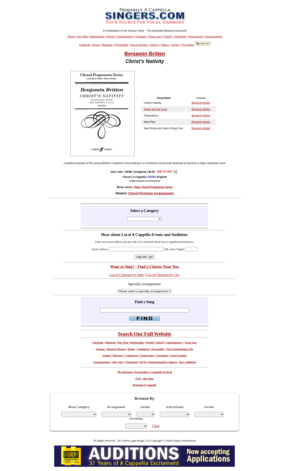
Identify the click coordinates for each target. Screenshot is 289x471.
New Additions (187, 362)
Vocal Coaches (178, 355)
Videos (165, 44)
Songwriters (147, 355)
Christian (140, 36)
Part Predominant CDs (180, 349)
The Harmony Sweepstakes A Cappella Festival (144, 372)
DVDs (143, 362)
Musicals (107, 44)
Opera (96, 44)
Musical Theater (116, 349)
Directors (118, 355)
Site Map (148, 378)
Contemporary (124, 36)
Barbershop (98, 36)
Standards (143, 349)
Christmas (180, 36)
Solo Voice (118, 362)
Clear (156, 426)
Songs (175, 44)
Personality (121, 44)
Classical (84, 44)
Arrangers (162, 355)
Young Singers (139, 44)
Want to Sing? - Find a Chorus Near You (144, 266)
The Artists (187, 44)
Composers (131, 355)
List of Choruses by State (126, 275)
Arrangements (213, 36)
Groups (106, 355)
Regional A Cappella (144, 385)
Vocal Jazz (154, 36)
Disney (154, 44)
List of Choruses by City (163, 275)
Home (71, 36)
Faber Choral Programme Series (153, 187)
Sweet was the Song (155, 109)
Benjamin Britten (144, 53)
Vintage (100, 349)
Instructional (195, 36)
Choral (168, 36)
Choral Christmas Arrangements (151, 193)
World (110, 36)
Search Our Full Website (144, 333)
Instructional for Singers (163, 362)
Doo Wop (82, 36)
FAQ (138, 378)
